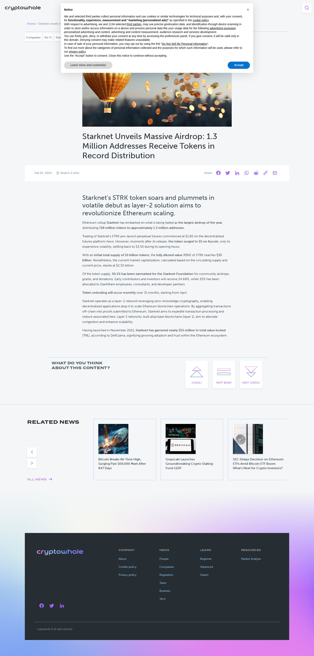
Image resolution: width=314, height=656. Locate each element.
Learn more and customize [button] (88, 65)
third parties (134, 24)
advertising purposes (222, 28)
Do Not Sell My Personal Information (184, 43)
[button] (248, 9)
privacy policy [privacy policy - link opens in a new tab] (77, 51)
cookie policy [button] (200, 20)
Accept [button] (239, 65)
